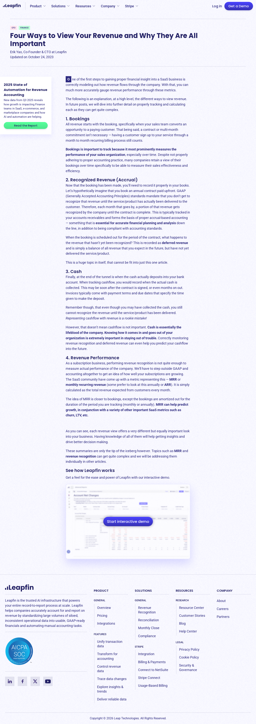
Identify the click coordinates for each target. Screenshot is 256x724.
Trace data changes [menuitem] (112, 679)
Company (108, 6)
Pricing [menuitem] (102, 616)
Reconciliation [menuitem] (148, 620)
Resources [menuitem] (184, 591)
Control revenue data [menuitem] (109, 668)
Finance (24, 28)
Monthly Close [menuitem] (148, 628)
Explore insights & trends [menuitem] (110, 689)
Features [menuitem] (100, 634)
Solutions (58, 6)
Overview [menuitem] (104, 608)
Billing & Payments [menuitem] (152, 662)
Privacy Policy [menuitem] (189, 649)
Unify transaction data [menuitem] (109, 644)
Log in (217, 6)
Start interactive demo (128, 521)
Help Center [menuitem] (188, 631)
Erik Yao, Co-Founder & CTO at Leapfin (38, 52)
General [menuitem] (99, 600)
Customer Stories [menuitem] (192, 616)
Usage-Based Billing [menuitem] (152, 686)
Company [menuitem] (224, 591)
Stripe (129, 6)
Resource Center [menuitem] (191, 608)
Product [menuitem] (101, 591)
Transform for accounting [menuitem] (107, 656)
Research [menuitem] (182, 600)
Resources (83, 6)
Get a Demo (238, 6)
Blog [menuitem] (182, 623)
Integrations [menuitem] (106, 623)
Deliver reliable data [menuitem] (112, 699)
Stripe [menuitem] (139, 646)
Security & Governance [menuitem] (188, 667)
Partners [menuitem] (223, 617)
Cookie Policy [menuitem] (189, 657)
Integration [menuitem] (146, 654)
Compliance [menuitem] (147, 636)
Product (36, 6)
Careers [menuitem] (222, 609)
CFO (14, 28)
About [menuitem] (221, 601)
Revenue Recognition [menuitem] (147, 610)
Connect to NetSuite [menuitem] (153, 670)
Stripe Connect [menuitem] (149, 678)
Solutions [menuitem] (143, 591)
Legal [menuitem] (180, 642)
